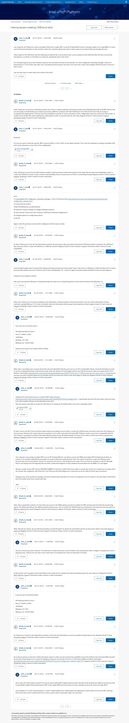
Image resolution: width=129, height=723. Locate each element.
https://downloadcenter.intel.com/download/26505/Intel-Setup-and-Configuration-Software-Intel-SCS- (49, 661)
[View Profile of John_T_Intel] (24, 38)
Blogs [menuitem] (81, 2)
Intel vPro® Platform (45, 22)
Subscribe (94, 27)
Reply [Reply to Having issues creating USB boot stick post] (111, 76)
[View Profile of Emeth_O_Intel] (25, 100)
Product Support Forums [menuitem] (53, 2)
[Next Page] (70, 88)
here (65, 713)
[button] (114, 38)
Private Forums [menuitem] (91, 2)
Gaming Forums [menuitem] (70, 2)
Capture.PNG (23, 407)
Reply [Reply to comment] (111, 121)
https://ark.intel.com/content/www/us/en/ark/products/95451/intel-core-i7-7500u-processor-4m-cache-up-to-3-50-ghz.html (71, 373)
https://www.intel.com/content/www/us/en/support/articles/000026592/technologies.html (46, 399)
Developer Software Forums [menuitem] (33, 2)
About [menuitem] (19, 2)
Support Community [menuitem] (8, 2)
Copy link (99, 121)
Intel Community (16, 22)
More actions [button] (109, 27)
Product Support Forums (30, 22)
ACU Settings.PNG (23, 149)
